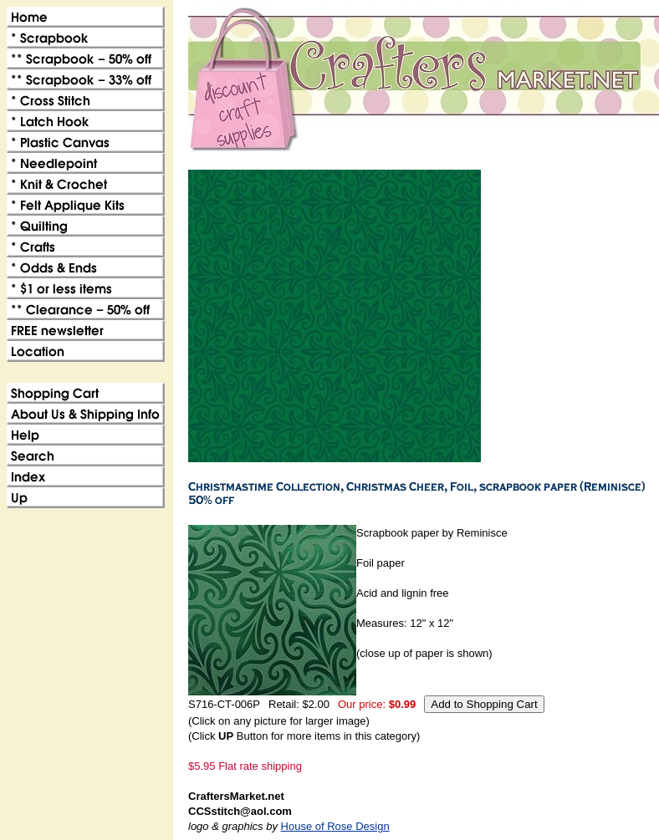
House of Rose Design (335, 826)
